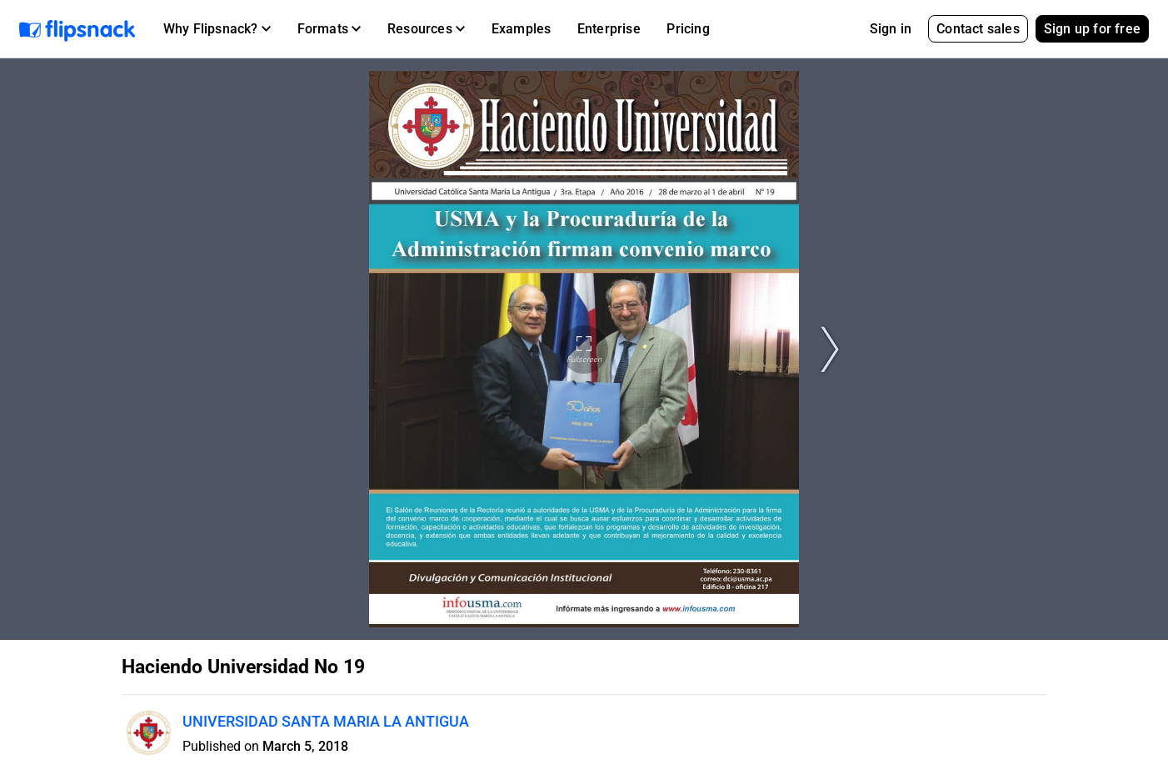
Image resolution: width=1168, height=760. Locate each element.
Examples (522, 29)
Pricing (687, 29)
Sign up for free (1092, 29)
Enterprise (609, 29)
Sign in (890, 29)
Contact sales (978, 29)
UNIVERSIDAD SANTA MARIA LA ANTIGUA (325, 721)
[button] (217, 29)
